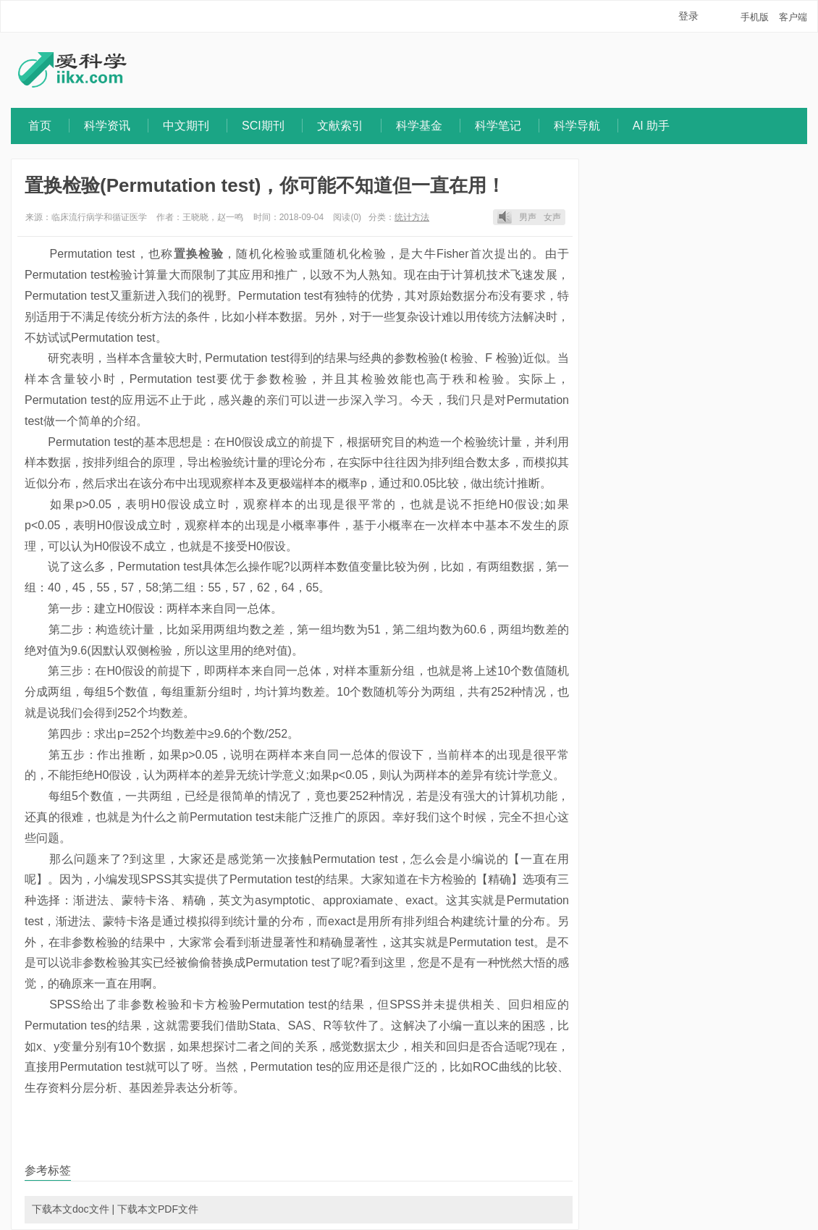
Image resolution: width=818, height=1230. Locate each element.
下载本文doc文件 (70, 1209)
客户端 (793, 17)
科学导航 (577, 125)
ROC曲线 (497, 1067)
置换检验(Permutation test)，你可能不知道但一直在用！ (265, 185)
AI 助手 (651, 125)
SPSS (156, 879)
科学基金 (419, 125)
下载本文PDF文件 (157, 1209)
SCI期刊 (263, 125)
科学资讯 (107, 125)
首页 (39, 125)
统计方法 (412, 217)
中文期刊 (186, 125)
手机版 (755, 17)
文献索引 (340, 125)
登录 (688, 16)
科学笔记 (498, 125)
